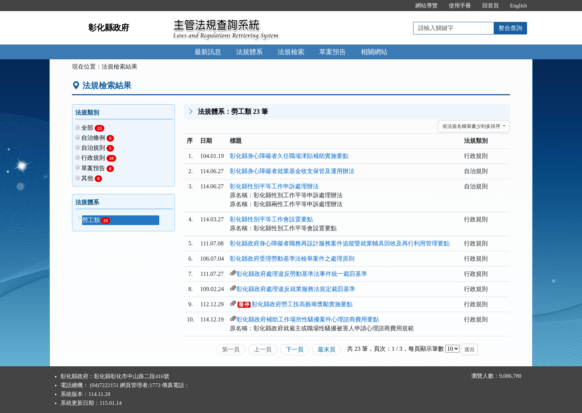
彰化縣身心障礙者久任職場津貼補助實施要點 (289, 156)
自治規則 (97, 148)
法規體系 (249, 52)
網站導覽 (426, 6)
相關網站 (374, 52)
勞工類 (96, 220)
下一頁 (295, 349)
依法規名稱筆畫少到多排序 (471, 126)
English (518, 6)
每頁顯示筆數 (426, 349)
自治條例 (97, 138)
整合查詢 (510, 28)
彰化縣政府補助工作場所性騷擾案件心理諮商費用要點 (307, 319)
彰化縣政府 (108, 27)
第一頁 (231, 349)
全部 (92, 128)
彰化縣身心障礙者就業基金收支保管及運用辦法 (292, 171)
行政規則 (98, 158)
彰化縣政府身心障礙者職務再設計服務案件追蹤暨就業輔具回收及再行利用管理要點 (339, 243)
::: (401, 6)
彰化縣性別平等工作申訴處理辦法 (274, 186)
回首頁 (490, 6)
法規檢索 (291, 52)
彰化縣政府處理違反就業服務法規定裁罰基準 (295, 289)
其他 (91, 178)
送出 (469, 349)
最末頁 (327, 349)
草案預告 (332, 52)
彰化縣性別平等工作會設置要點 (271, 219)
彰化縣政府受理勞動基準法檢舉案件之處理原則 (292, 258)
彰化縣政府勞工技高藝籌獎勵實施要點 (302, 304)
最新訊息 (207, 52)
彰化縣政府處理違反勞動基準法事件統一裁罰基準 (301, 274)
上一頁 (263, 349)
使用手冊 (460, 6)
